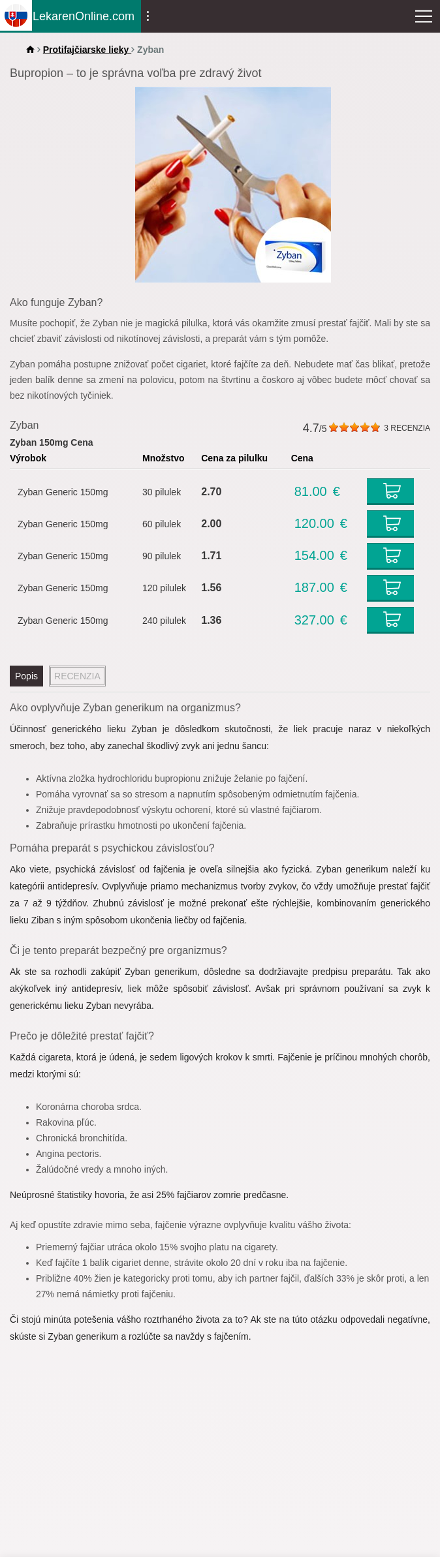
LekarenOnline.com (83, 16)
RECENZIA (407, 428)
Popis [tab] (26, 676)
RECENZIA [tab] (77, 676)
